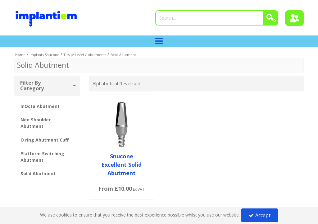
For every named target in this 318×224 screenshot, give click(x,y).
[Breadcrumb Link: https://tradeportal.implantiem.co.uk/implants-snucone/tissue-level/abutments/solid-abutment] (123, 54)
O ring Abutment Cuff (44, 140)
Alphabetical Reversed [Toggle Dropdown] (116, 83)
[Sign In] (294, 18)
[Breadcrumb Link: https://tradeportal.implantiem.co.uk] (20, 54)
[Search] (209, 18)
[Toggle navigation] (159, 41)
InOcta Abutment (40, 106)
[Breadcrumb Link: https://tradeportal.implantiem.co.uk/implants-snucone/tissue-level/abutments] (97, 54)
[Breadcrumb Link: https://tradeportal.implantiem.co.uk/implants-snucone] (44, 54)
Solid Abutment (38, 173)
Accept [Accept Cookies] (259, 215)
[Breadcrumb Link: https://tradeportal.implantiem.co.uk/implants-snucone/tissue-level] (73, 54)
